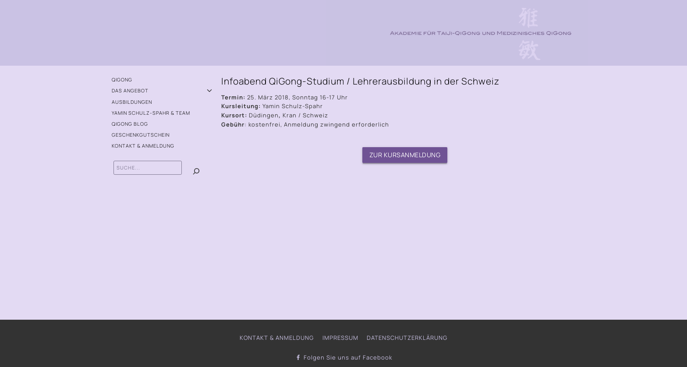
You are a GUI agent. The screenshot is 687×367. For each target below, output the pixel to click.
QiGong (122, 79)
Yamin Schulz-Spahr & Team (151, 112)
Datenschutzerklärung (407, 338)
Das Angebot (130, 90)
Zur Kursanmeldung (405, 155)
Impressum (340, 338)
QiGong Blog (130, 123)
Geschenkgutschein (141, 134)
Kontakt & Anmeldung (143, 145)
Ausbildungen (132, 102)
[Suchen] (196, 171)
